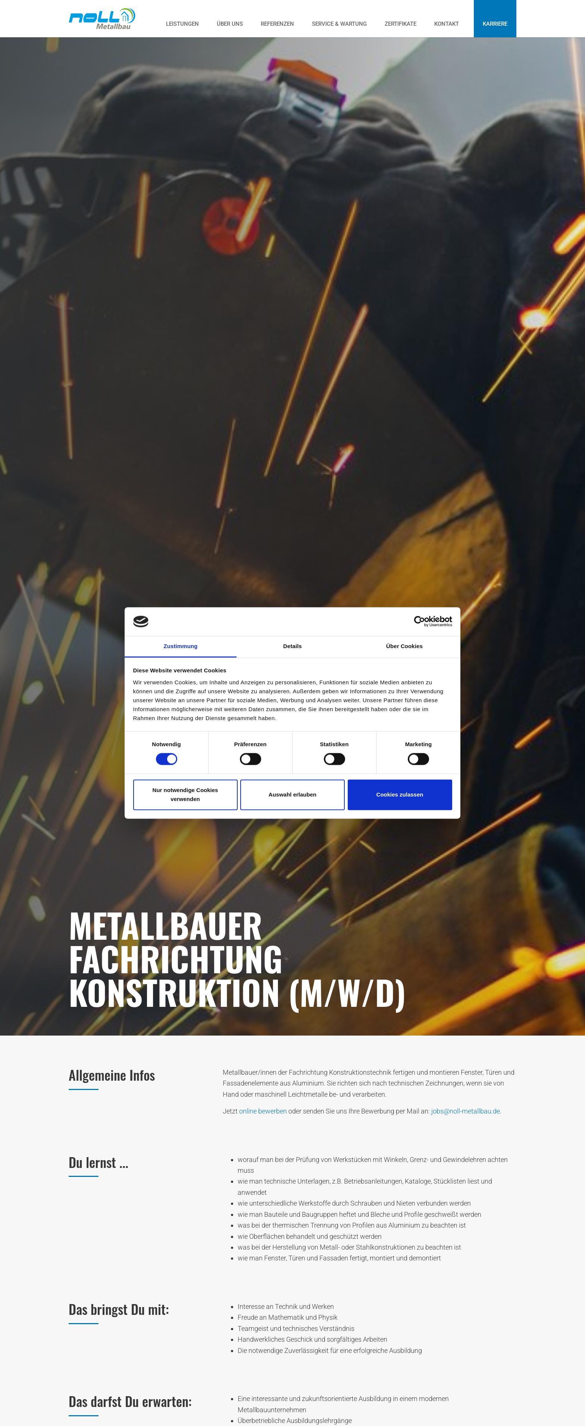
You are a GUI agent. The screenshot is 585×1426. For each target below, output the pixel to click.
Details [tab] (292, 646)
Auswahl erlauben (292, 794)
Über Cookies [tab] (404, 646)
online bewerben (263, 1111)
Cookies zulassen (399, 794)
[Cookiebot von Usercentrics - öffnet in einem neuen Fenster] (419, 621)
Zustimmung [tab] (181, 646)
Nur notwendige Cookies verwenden (185, 794)
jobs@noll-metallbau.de (465, 1111)
